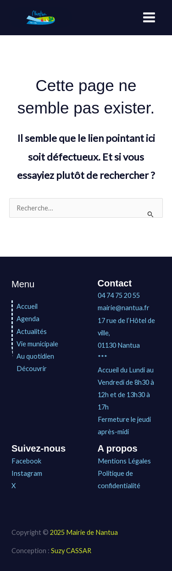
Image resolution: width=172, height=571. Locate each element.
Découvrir (32, 368)
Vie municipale (37, 344)
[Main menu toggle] (149, 17)
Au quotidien (35, 356)
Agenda (28, 319)
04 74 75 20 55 (119, 295)
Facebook (26, 461)
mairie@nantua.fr (124, 308)
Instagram (26, 473)
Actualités (32, 331)
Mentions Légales (124, 461)
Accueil (27, 306)
